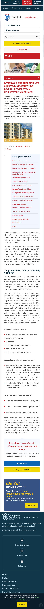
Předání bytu (16, 223)
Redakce (20, 146)
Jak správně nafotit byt (20, 181)
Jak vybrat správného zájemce (22, 200)
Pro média (28, 8)
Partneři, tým (22, 555)
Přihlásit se (23, 464)
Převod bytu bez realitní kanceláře (24, 168)
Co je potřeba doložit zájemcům (23, 193)
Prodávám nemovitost (27, 2)
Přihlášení (23, 49)
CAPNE (6, 2)
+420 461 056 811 (14, 25)
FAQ (20, 8)
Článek (9, 149)
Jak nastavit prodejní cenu (21, 178)
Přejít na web (31, 505)
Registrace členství (9, 581)
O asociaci (6, 8)
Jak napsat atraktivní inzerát (21, 185)
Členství (14, 8)
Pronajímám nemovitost (37, 2)
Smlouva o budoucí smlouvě (22, 208)
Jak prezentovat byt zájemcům (22, 196)
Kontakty (37, 8)
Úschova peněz (17, 215)
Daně (14, 226)
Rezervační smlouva (19, 204)
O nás (4, 574)
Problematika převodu (19, 161)
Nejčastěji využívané (22, 545)
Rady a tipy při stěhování (20, 219)
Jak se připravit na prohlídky (21, 189)
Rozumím (22, 605)
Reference (22, 566)
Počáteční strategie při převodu (23, 165)
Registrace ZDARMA (23, 43)
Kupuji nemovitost (16, 2)
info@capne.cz (13, 30)
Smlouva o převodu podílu (21, 211)
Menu (10, 56)
